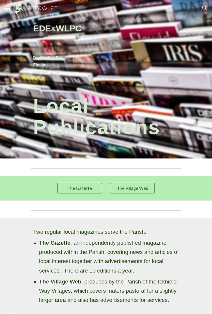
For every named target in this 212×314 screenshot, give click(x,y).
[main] (106, 48)
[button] (7, 8)
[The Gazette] (80, 188)
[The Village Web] (132, 188)
